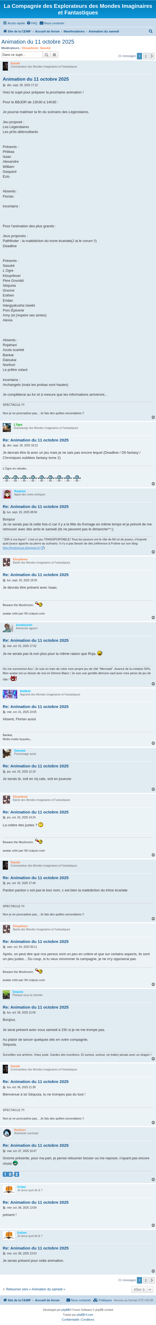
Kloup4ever (30, 48)
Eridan (21, 1186)
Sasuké (45, 48)
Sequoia (18, 991)
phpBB (65, 1309)
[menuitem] (32, 23)
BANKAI (25, 691)
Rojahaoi (20, 491)
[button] (152, 56)
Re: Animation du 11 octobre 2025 (36, 440)
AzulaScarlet (24, 625)
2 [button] (146, 56)
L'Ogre (18, 424)
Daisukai (19, 750)
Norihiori (20, 1130)
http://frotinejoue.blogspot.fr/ (21, 547)
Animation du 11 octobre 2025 (37, 42)
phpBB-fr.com (85, 1314)
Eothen (22, 1232)
